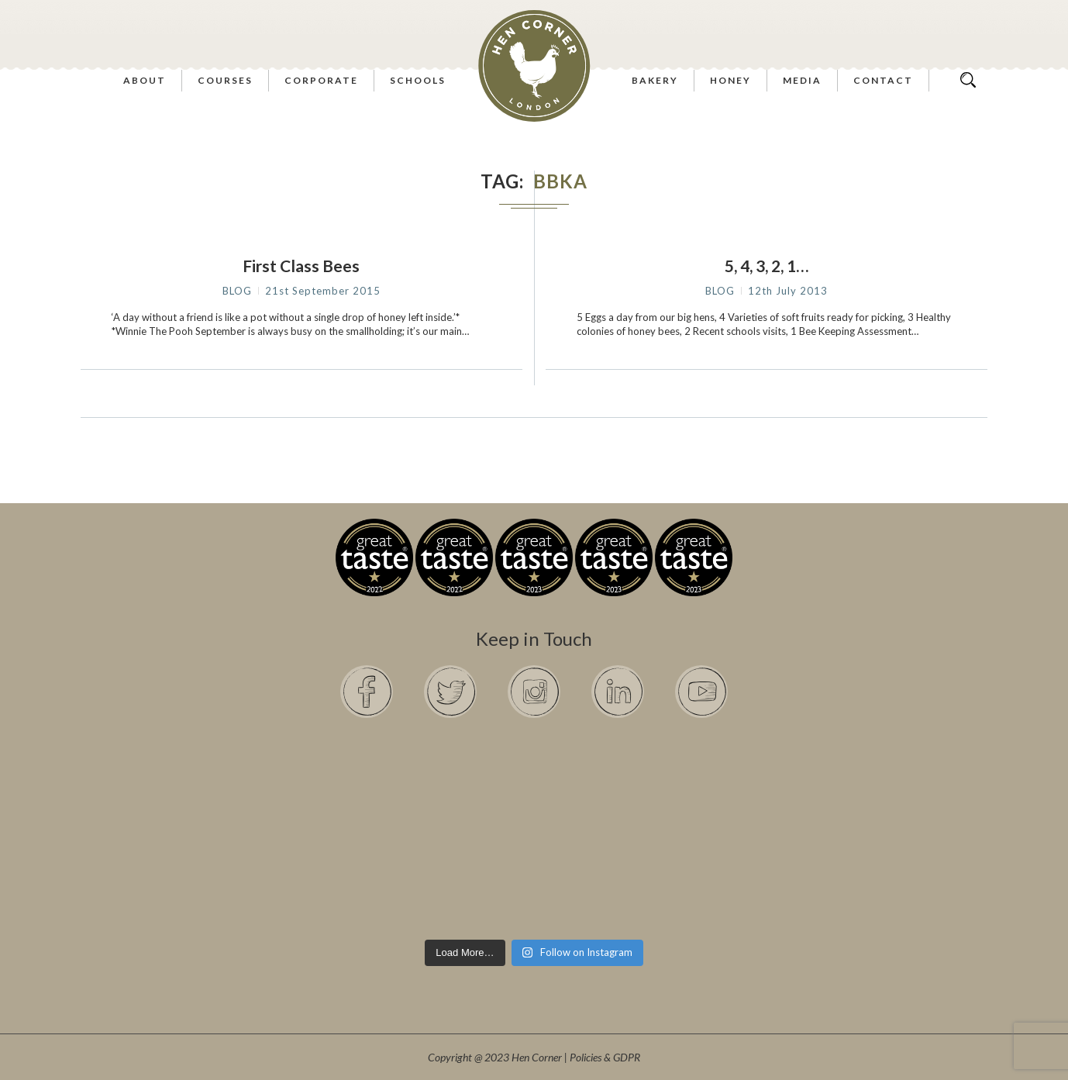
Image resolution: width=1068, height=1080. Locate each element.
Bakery (655, 80)
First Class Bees (301, 265)
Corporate (321, 80)
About (144, 80)
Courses (225, 80)
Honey (730, 80)
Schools (418, 80)
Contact (883, 80)
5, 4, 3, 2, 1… (766, 265)
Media (802, 80)
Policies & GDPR (605, 1057)
